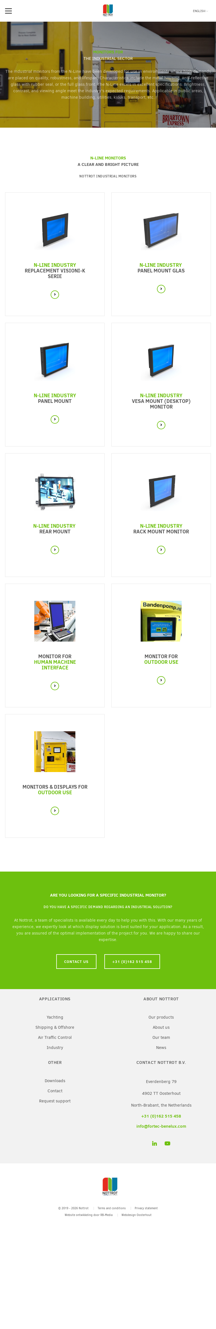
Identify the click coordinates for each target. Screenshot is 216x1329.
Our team (161, 1037)
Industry (55, 1047)
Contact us (76, 961)
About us (161, 1027)
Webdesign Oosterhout (137, 1215)
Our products (161, 1017)
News (161, 1047)
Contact (55, 1091)
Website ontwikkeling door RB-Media (88, 1215)
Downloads (55, 1081)
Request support (55, 1101)
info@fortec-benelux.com (161, 1126)
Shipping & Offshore (54, 1027)
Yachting (55, 1017)
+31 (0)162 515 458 (132, 961)
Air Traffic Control (55, 1037)
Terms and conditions (112, 1208)
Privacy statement (146, 1208)
